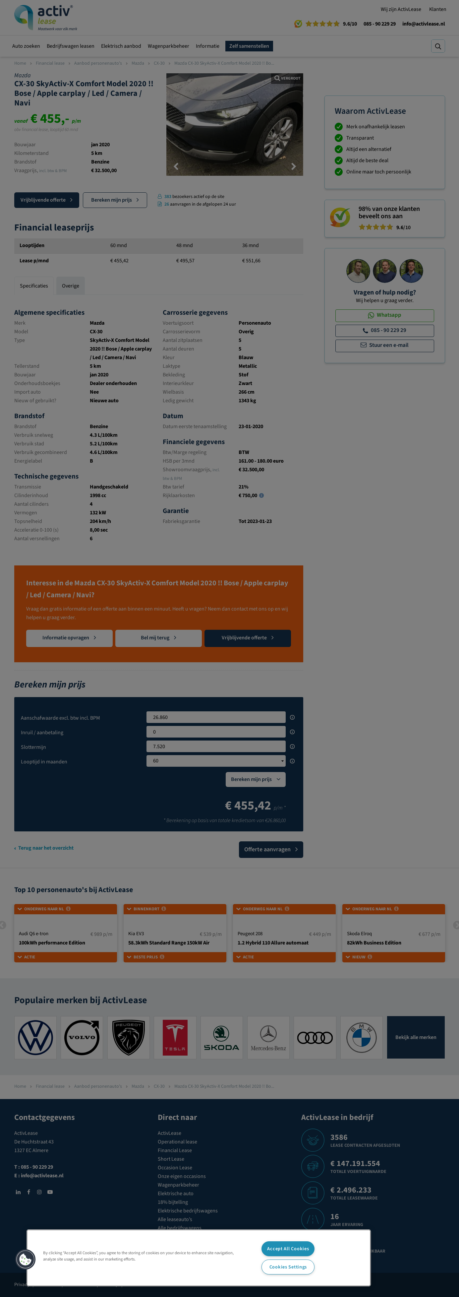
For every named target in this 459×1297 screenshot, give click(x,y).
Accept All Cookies (288, 1248)
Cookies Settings (288, 1267)
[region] (199, 1257)
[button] (25, 1259)
